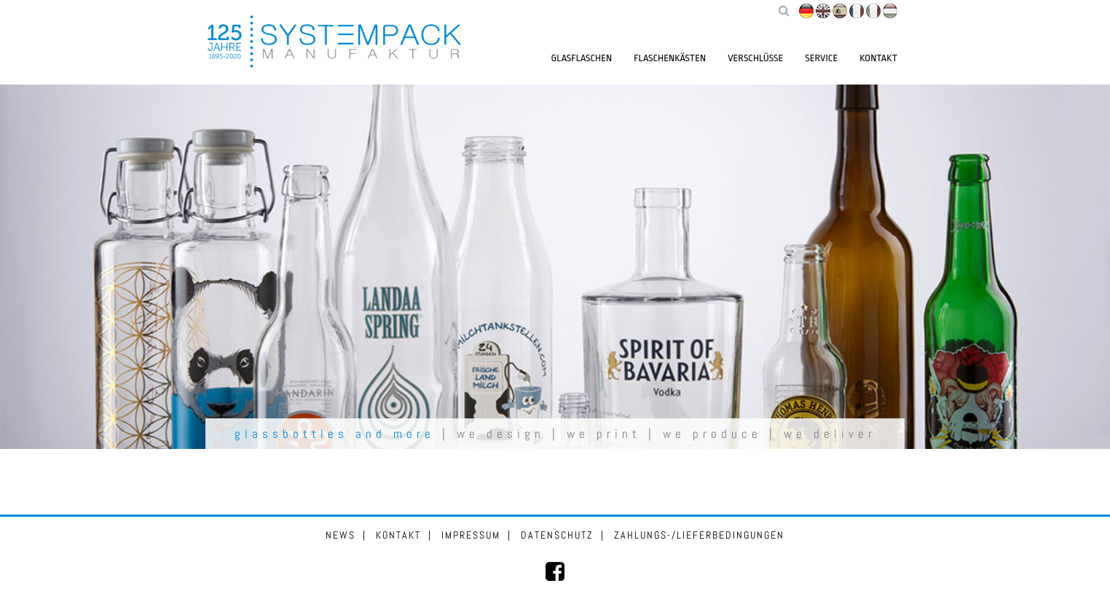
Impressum (470, 535)
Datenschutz (557, 535)
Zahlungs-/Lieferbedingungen (699, 535)
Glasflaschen (582, 57)
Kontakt (878, 57)
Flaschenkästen (670, 57)
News (340, 535)
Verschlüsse (755, 57)
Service (821, 57)
